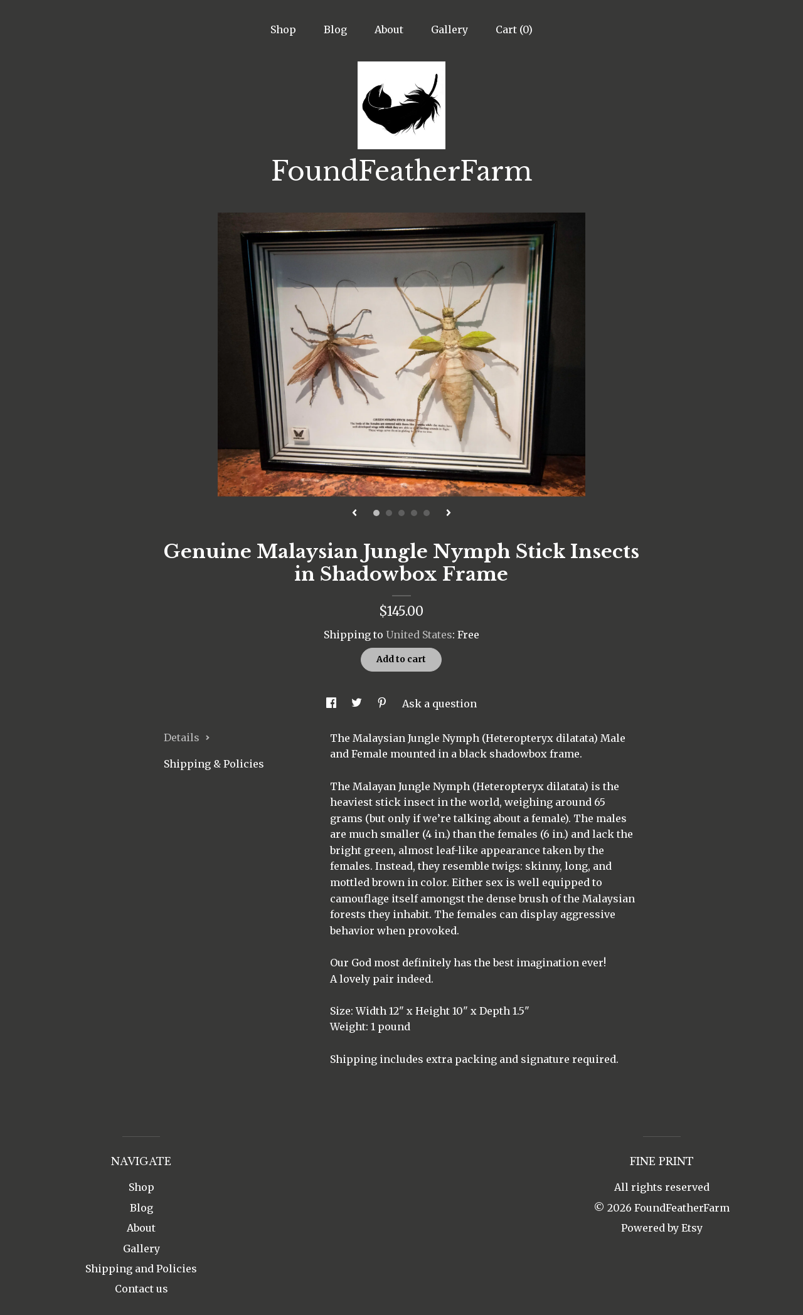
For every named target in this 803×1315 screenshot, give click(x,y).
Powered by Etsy (662, 1228)
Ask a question (439, 703)
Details (187, 737)
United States (419, 634)
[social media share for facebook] (332, 703)
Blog (335, 29)
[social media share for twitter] (357, 703)
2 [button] (389, 513)
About (389, 29)
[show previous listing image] (354, 513)
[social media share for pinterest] (383, 703)
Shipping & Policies (214, 764)
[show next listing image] (448, 513)
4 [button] (414, 513)
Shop (283, 29)
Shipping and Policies (141, 1268)
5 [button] (426, 513)
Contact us (141, 1288)
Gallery (449, 29)
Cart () (514, 29)
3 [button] (401, 513)
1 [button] (376, 513)
